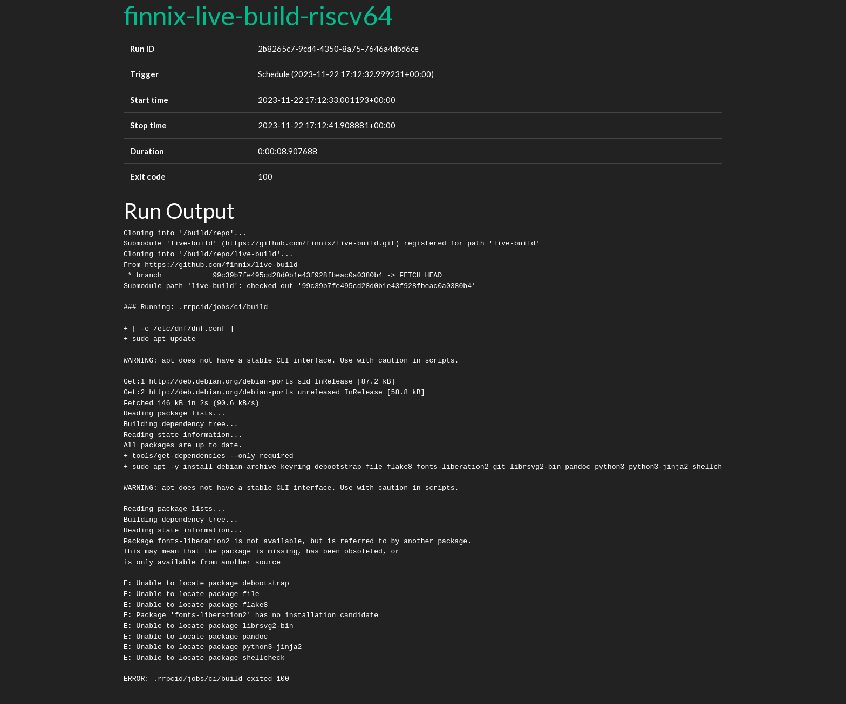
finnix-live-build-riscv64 (258, 15)
